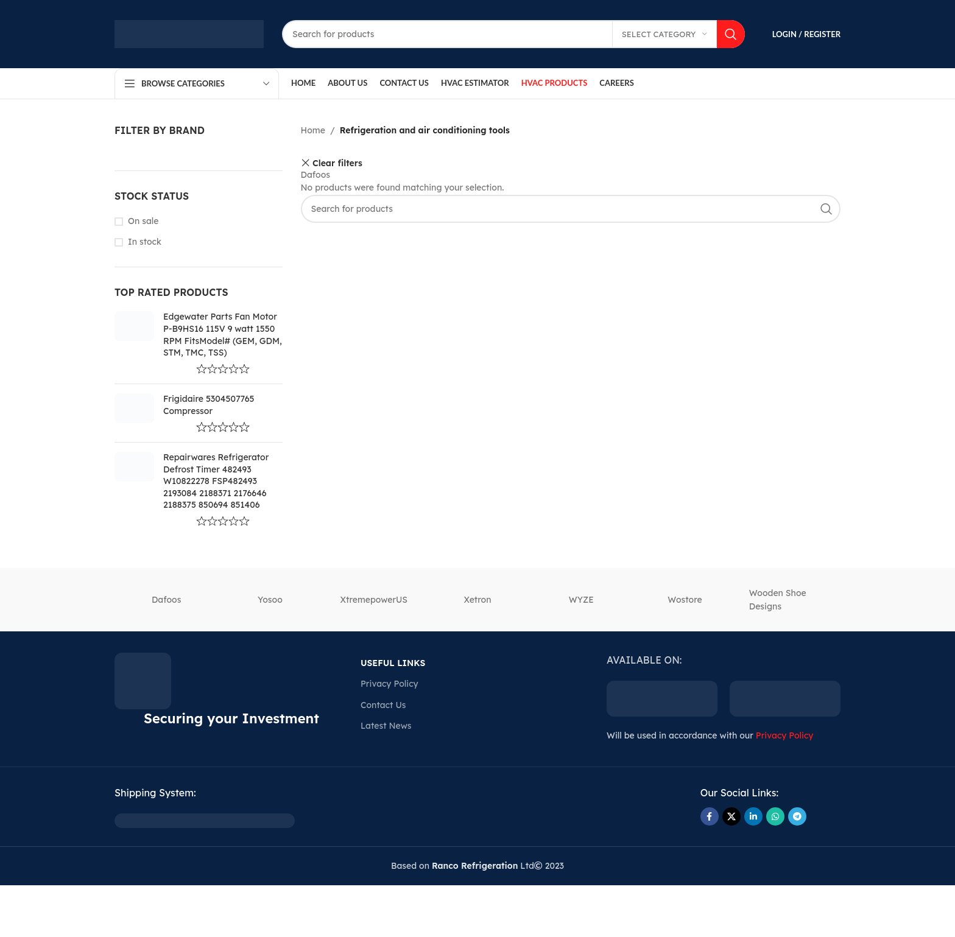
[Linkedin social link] (753, 816)
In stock (144, 241)
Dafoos (166, 599)
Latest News (386, 725)
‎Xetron (477, 599)
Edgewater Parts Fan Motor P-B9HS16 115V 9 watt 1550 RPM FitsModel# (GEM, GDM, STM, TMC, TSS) (222, 334)
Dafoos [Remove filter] (315, 174)
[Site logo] (189, 33)
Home (313, 130)
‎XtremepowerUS (373, 599)
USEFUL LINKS (393, 663)
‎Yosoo (270, 599)
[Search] (513, 34)
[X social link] (731, 816)
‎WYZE (581, 599)
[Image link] (205, 820)
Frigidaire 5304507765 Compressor (209, 404)
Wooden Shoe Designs (777, 600)
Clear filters (337, 162)
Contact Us (383, 705)
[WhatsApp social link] (775, 816)
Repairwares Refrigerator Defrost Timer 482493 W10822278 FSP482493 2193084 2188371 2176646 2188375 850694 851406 (216, 481)
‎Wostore (685, 599)
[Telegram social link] (797, 816)
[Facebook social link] (709, 816)
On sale (143, 221)
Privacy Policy (389, 683)
